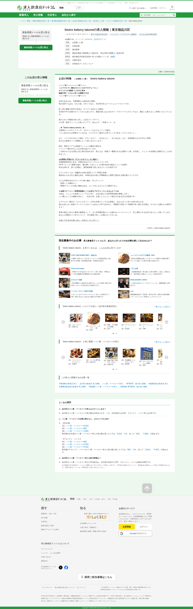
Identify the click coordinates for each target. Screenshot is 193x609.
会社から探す (69, 15)
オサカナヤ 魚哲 (76, 280)
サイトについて (47, 549)
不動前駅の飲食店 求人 (68, 384)
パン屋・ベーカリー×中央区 (77, 447)
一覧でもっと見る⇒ (162, 307)
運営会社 (44, 561)
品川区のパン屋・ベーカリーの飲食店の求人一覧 (109, 21)
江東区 (146, 434)
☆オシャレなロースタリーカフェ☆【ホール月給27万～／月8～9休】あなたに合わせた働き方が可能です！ (91, 296)
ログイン (144, 527)
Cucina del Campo (77, 268)
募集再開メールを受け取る (36, 47)
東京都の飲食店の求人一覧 (61, 21)
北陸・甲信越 (112, 499)
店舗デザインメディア (58, 601)
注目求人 (52, 15)
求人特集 (38, 15)
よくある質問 (55, 553)
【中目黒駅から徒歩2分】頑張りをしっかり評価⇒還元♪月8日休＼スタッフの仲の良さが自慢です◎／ (91, 284)
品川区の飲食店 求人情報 (90, 384)
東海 (84, 499)
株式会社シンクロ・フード (113, 589)
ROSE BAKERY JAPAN (139, 280)
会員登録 (127, 527)
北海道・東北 (100, 499)
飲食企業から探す (47, 526)
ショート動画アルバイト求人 (99, 601)
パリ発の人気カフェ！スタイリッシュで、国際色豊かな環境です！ (150, 284)
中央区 (156, 450)
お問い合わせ (46, 557)
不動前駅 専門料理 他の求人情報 (133, 387)
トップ (22, 21)
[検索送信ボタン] (174, 15)
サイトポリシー (47, 587)
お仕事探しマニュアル (88, 523)
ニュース (44, 553)
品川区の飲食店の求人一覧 (81, 21)
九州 (90, 499)
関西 (79, 499)
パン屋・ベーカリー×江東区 (77, 431)
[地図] (112, 57)
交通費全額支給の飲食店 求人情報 (72, 387)
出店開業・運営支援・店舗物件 (71, 596)
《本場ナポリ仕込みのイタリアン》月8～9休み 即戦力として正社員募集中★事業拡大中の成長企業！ (91, 273)
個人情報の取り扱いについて (65, 587)
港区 (138, 434)
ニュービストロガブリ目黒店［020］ (143, 255)
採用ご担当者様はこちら (98, 577)
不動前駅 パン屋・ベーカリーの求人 (102, 387)
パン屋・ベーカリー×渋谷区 (77, 426)
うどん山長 (134, 268)
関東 (28, 21)
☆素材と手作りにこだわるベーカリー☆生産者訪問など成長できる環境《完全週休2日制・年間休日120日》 (90, 260)
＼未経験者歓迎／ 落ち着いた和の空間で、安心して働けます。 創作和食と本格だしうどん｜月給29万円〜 (150, 273)
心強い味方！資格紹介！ (89, 527)
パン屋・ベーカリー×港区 (76, 428)
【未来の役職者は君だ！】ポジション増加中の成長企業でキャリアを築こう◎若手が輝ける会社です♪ (150, 260)
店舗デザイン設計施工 (101, 596)
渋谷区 (119, 434)
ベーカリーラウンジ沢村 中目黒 (82, 291)
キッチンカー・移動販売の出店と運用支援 (114, 598)
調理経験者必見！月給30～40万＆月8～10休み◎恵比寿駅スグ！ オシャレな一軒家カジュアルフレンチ (150, 296)
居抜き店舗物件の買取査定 (79, 598)
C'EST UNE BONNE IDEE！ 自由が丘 (84, 255)
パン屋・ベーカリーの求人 (113, 384)
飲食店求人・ (126, 596)
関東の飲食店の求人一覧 (41, 21)
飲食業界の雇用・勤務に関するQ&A (93, 531)
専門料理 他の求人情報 (136, 384)
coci (131, 291)
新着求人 (24, 15)
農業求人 (76, 601)
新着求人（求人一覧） (49, 514)
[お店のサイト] (100, 39)
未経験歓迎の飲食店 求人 (158, 384)
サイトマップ (81, 587)
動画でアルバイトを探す (50, 529)
